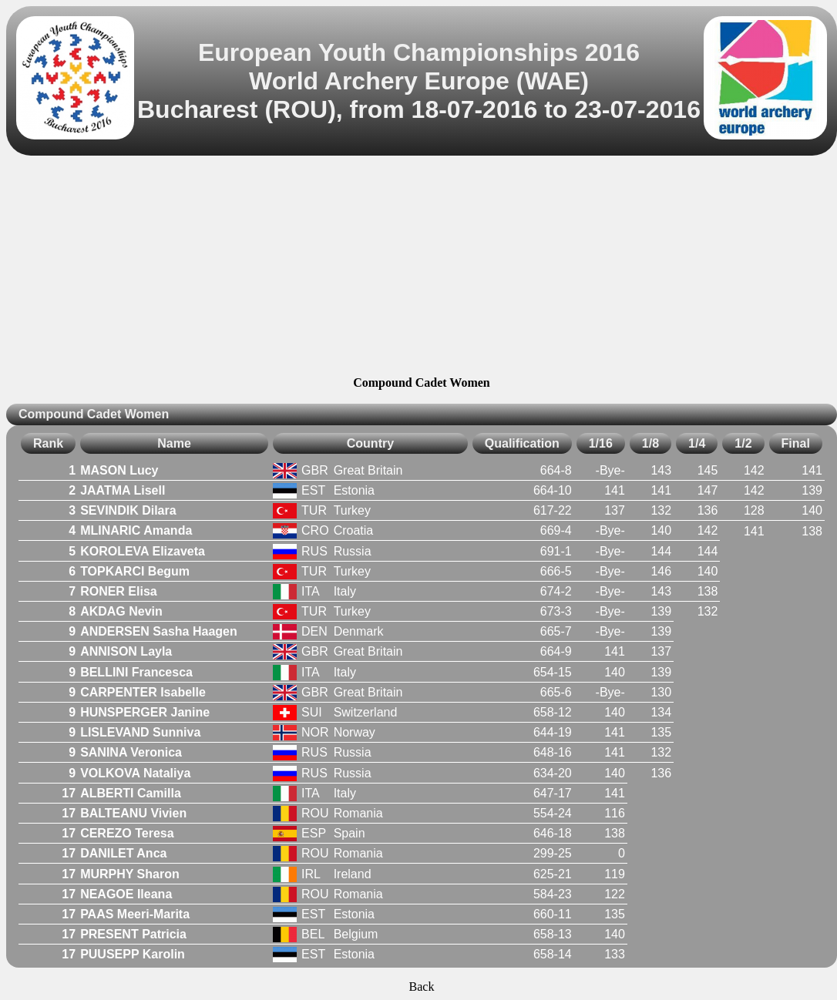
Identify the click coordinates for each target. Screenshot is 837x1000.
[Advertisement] (421, 268)
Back (422, 986)
